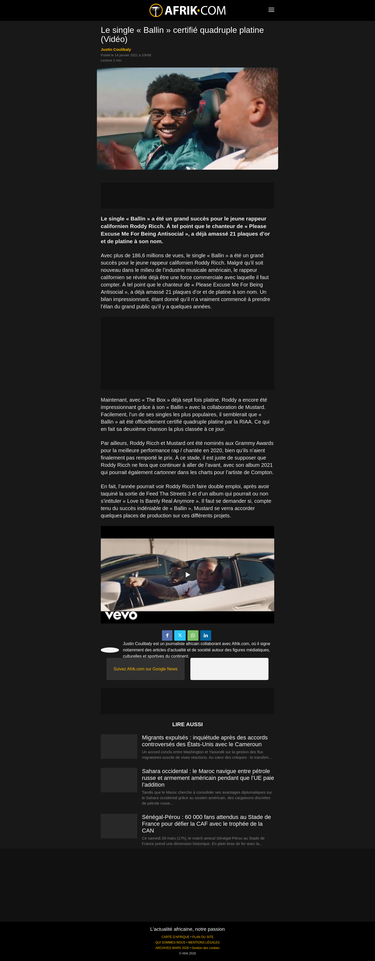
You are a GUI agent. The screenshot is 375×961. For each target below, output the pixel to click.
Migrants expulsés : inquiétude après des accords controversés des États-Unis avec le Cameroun (205, 741)
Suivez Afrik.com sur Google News (145, 669)
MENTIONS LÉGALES (204, 942)
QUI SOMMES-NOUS (170, 942)
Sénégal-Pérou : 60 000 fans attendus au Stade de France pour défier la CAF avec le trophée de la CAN (206, 824)
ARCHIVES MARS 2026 (172, 948)
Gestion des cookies (206, 948)
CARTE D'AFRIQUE (175, 937)
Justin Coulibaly (116, 49)
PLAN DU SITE (202, 937)
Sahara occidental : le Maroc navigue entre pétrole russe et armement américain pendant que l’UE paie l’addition (208, 778)
